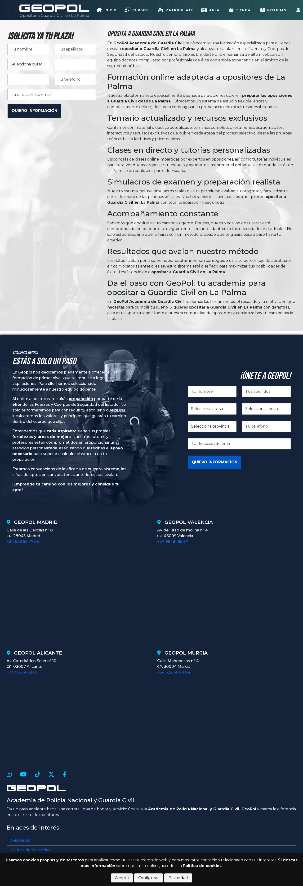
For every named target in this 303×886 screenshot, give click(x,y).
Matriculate (176, 10)
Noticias (273, 10)
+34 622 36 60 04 (173, 672)
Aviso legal (20, 840)
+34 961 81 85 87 (172, 541)
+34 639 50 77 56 (23, 541)
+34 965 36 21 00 (22, 672)
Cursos (137, 10)
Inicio (107, 10)
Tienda (240, 10)
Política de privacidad (30, 850)
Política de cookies (202, 865)
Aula (210, 10)
